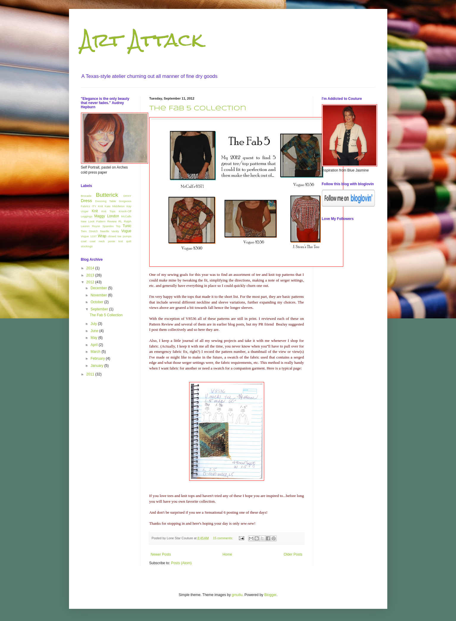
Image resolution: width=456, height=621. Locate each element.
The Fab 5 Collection (197, 108)
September (99, 309)
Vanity (115, 231)
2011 (90, 374)
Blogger (270, 595)
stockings (87, 246)
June (94, 331)
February (98, 358)
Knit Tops (108, 211)
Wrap (102, 236)
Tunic (127, 226)
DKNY (127, 195)
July (94, 324)
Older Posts (293, 554)
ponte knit (115, 241)
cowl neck (97, 241)
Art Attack (142, 40)
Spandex (108, 226)
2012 (90, 282)
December (99, 288)
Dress (86, 200)
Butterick (107, 195)
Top (118, 226)
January (97, 366)
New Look (88, 221)
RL (120, 221)
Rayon (96, 226)
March (95, 352)
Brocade (86, 195)
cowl (84, 241)
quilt (128, 241)
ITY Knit (97, 206)
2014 (90, 268)
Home (227, 554)
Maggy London (106, 216)
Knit (95, 211)
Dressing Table (105, 201)
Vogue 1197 (89, 236)
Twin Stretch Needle (95, 231)
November (99, 295)
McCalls (126, 216)
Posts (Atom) (181, 563)
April (94, 345)
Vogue (126, 231)
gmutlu (237, 595)
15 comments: (223, 538)
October (97, 302)
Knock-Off (125, 211)
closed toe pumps (119, 236)
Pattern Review (106, 221)
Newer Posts (161, 554)
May (94, 338)
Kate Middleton (115, 206)
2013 (90, 275)
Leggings (87, 216)
